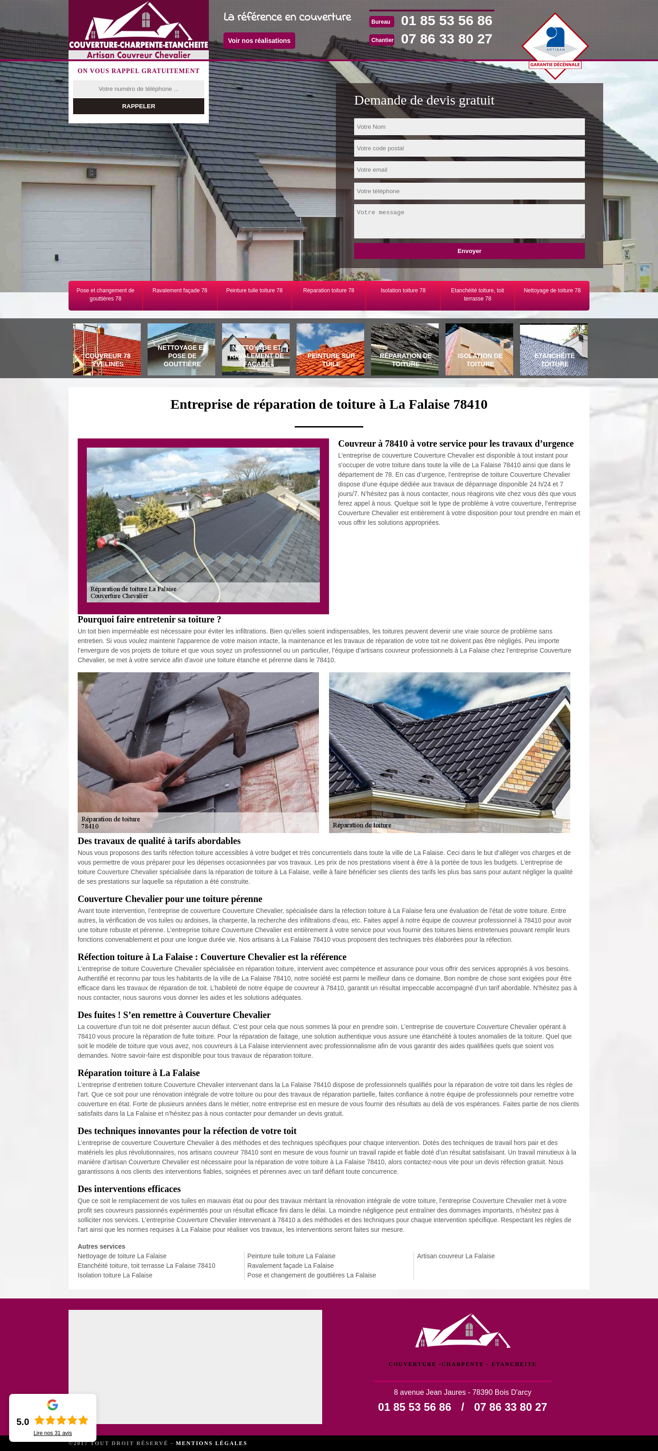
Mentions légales (212, 1443)
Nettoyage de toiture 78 (552, 290)
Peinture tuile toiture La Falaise (291, 1256)
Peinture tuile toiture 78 (254, 290)
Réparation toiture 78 (328, 290)
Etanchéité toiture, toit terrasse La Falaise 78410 (146, 1265)
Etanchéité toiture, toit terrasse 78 (477, 294)
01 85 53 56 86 (447, 20)
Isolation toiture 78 (403, 290)
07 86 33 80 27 (447, 38)
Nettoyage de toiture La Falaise (122, 1256)
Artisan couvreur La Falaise (456, 1256)
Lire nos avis (52, 1433)
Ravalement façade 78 (180, 290)
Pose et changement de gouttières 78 (106, 294)
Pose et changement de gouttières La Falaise (311, 1275)
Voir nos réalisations (259, 40)
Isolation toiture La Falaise (115, 1275)
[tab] (106, 350)
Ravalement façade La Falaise (290, 1265)
